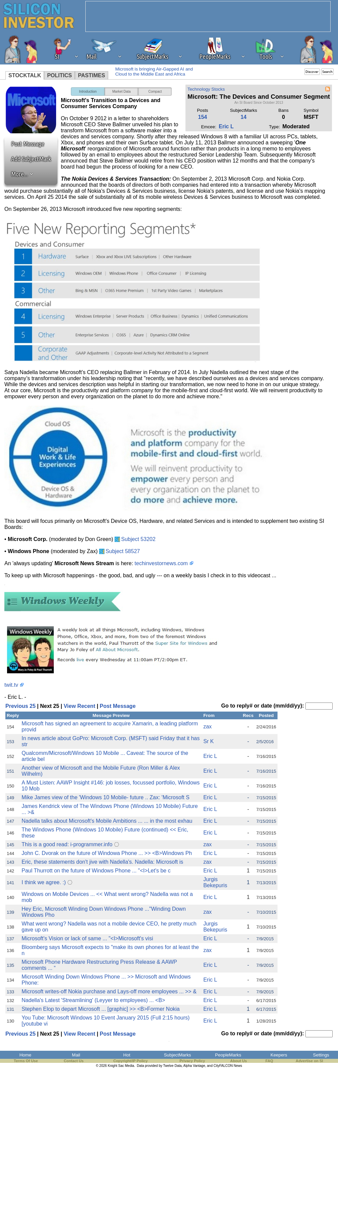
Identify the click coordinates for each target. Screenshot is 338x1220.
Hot (126, 1054)
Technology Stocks (206, 89)
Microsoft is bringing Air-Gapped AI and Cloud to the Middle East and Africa (154, 71)
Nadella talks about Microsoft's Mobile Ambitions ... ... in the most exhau (107, 821)
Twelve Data (172, 1066)
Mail (76, 1054)
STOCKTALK (24, 75)
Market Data (121, 91)
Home (25, 1054)
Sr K (208, 741)
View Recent (79, 706)
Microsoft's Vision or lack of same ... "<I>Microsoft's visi (87, 938)
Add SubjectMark (31, 159)
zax (207, 726)
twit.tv (11, 685)
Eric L (226, 126)
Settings (321, 1054)
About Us (238, 1061)
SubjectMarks (177, 1054)
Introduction (87, 91)
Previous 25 (20, 706)
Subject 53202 (138, 539)
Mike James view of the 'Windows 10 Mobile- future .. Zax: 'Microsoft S (105, 797)
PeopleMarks (228, 1054)
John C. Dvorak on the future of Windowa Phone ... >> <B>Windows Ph (107, 853)
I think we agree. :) (44, 882)
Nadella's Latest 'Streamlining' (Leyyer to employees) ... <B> (93, 1000)
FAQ (269, 1061)
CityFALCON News (228, 1066)
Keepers (278, 1054)
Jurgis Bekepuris (215, 882)
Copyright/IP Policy (130, 1061)
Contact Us (74, 1061)
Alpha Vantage (194, 1066)
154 (202, 117)
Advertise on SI (309, 1061)
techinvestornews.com (161, 563)
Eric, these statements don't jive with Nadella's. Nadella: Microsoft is (102, 862)
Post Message (24, 143)
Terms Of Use (26, 1061)
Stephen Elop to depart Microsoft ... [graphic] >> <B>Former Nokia (100, 1009)
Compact (155, 91)
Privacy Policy (192, 1061)
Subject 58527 (122, 551)
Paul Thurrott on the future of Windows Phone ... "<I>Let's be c (96, 870)
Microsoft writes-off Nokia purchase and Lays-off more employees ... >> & (109, 991)
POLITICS (59, 75)
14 (244, 117)
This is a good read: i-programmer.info (67, 844)
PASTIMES (91, 75)
